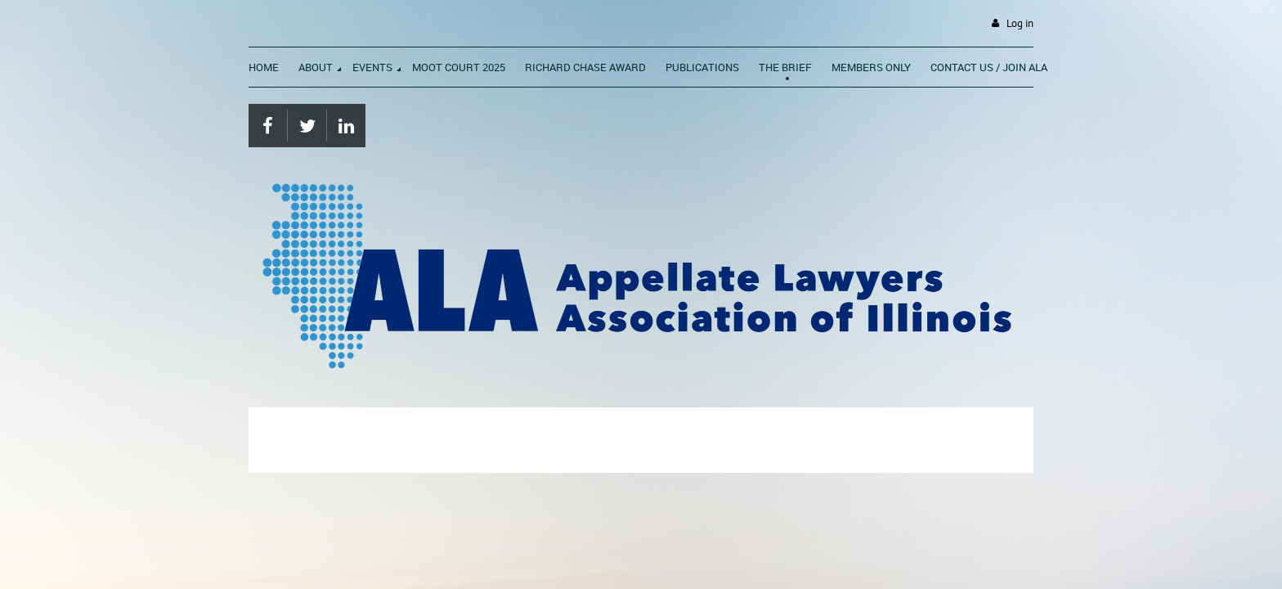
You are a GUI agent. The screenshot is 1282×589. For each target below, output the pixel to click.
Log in (1019, 23)
